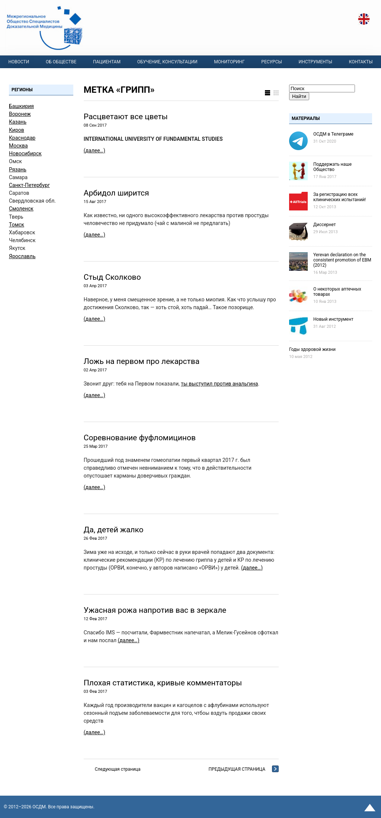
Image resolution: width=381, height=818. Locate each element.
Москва (18, 146)
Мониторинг (229, 61)
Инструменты (315, 61)
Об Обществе (61, 61)
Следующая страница (118, 769)
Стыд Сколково (112, 277)
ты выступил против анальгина (219, 384)
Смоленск (21, 209)
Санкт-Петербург (29, 185)
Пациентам (107, 61)
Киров (16, 130)
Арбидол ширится (116, 192)
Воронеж (20, 114)
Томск (16, 225)
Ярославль (22, 256)
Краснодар (22, 138)
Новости (18, 61)
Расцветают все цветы (126, 116)
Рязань (17, 169)
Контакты (361, 61)
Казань (17, 122)
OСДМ (39, 806)
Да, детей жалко (114, 529)
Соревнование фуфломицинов (140, 437)
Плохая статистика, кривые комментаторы (163, 682)
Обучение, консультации (167, 61)
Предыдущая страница (237, 769)
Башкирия (21, 106)
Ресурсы (271, 61)
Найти (299, 96)
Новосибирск (25, 153)
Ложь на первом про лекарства (141, 361)
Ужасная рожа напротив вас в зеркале (155, 610)
